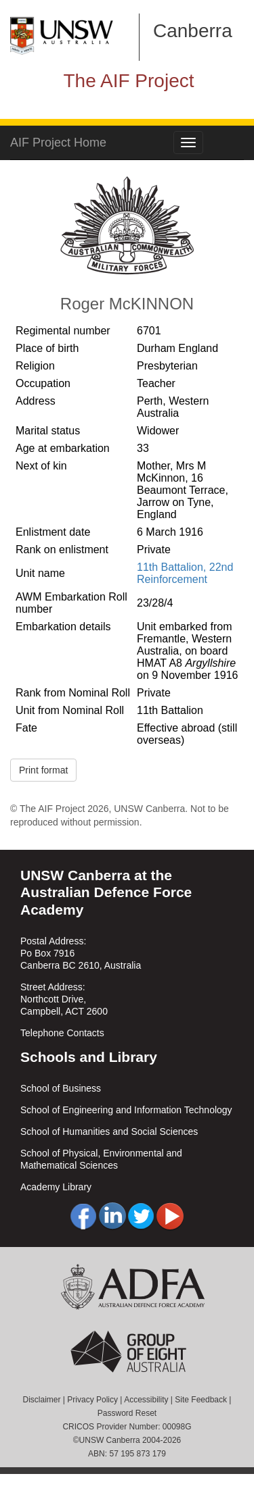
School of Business (60, 1088)
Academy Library (55, 1186)
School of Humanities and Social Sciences (109, 1131)
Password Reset (127, 1413)
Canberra (192, 30)
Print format (43, 770)
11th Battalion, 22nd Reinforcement (185, 573)
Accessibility (146, 1399)
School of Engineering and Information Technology (126, 1109)
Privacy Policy (92, 1399)
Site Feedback (201, 1399)
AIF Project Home (58, 142)
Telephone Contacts (62, 1032)
